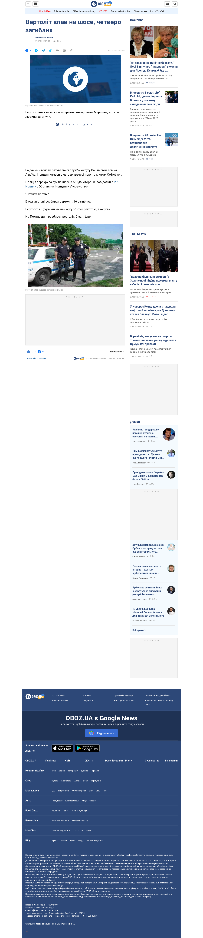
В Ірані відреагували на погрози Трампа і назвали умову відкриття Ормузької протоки (153, 340)
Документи (88, 700)
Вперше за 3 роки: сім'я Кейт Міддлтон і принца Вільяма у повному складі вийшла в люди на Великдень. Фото (146, 98)
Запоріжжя (73, 771)
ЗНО (98, 791)
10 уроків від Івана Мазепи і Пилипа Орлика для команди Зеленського (148, 612)
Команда (87, 695)
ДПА (91, 791)
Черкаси (95, 771)
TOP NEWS (138, 234)
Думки (135, 422)
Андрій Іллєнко (139, 441)
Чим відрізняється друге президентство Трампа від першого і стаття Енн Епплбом (147, 454)
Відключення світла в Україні (149, 11)
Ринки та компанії (60, 821)
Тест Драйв (57, 801)
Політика (50, 760)
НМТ (105, 791)
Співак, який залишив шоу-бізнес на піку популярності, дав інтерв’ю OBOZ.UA (151, 77)
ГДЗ (53, 791)
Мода (81, 841)
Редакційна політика (36, 358)
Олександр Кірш (139, 599)
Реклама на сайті (60, 700)
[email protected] (62, 916)
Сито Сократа (138, 557)
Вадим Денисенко (140, 578)
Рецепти (56, 811)
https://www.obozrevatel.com (130, 855)
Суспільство (152, 760)
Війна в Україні (61, 11)
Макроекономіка (80, 821)
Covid (88, 831)
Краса (72, 841)
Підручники (63, 791)
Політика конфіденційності (158, 695)
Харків (62, 771)
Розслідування (114, 760)
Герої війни (45, 11)
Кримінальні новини (44, 37)
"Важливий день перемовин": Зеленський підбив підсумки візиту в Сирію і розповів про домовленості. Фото (153, 280)
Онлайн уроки (79, 791)
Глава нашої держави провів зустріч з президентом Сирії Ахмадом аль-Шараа (150, 291)
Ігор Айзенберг (139, 463)
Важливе (137, 20)
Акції (84, 801)
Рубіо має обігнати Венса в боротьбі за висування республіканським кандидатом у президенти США (148, 591)
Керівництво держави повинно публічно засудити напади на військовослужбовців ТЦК (145, 433)
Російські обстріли (120, 11)
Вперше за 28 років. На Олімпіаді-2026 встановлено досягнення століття (145, 141)
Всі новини (171, 760)
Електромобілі (72, 801)
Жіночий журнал (94, 841)
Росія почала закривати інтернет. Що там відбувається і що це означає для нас (146, 570)
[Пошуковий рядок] (174, 4)
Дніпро (84, 771)
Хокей (77, 781)
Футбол (55, 781)
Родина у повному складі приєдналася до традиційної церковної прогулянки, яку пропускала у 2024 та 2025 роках (145, 115)
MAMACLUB (78, 831)
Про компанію (58, 695)
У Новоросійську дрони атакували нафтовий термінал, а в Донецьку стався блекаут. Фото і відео (153, 310)
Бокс (85, 781)
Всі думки (138, 630)
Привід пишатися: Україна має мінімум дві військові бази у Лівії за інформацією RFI (148, 476)
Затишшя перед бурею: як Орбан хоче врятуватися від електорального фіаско (148, 548)
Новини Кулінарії (79, 811)
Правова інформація (123, 695)
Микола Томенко (139, 621)
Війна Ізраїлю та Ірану (84, 11)
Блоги (128, 760)
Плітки (63, 841)
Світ (67, 760)
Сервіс (92, 801)
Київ (54, 771)
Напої (65, 811)
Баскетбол (66, 781)
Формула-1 (96, 781)
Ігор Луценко (138, 484)
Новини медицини (61, 831)
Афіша (55, 841)
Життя (89, 760)
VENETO (103, 11)
